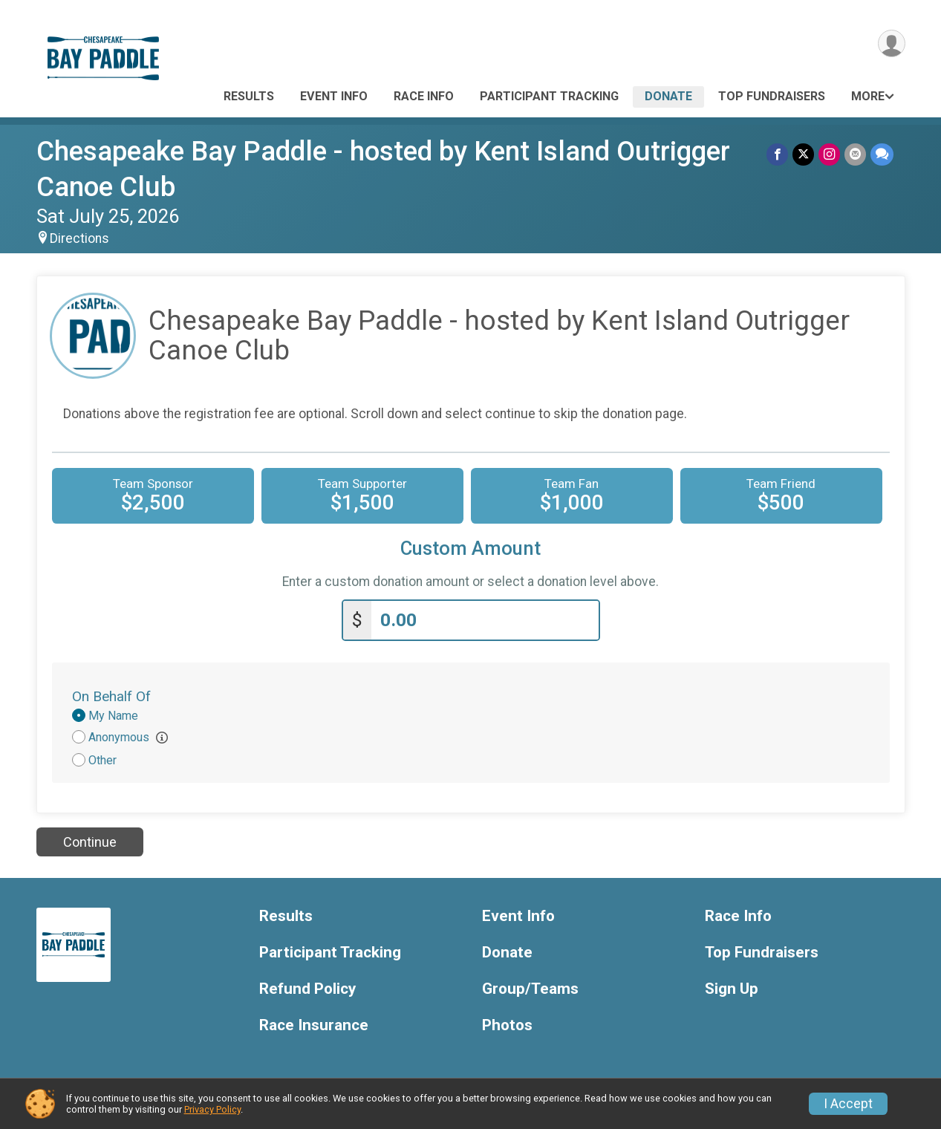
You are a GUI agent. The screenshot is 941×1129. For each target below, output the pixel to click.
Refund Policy (307, 989)
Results (249, 96)
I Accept (848, 1103)
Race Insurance (313, 1025)
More (868, 96)
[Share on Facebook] (777, 154)
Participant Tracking (549, 96)
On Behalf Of (111, 696)
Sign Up (731, 989)
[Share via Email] (855, 154)
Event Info (334, 96)
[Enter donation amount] (485, 620)
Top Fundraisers (771, 96)
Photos (507, 1025)
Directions (79, 238)
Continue (90, 842)
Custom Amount (470, 548)
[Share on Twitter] (803, 154)
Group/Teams (530, 989)
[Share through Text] (881, 154)
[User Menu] (891, 43)
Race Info (424, 96)
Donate (668, 96)
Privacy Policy (212, 1109)
